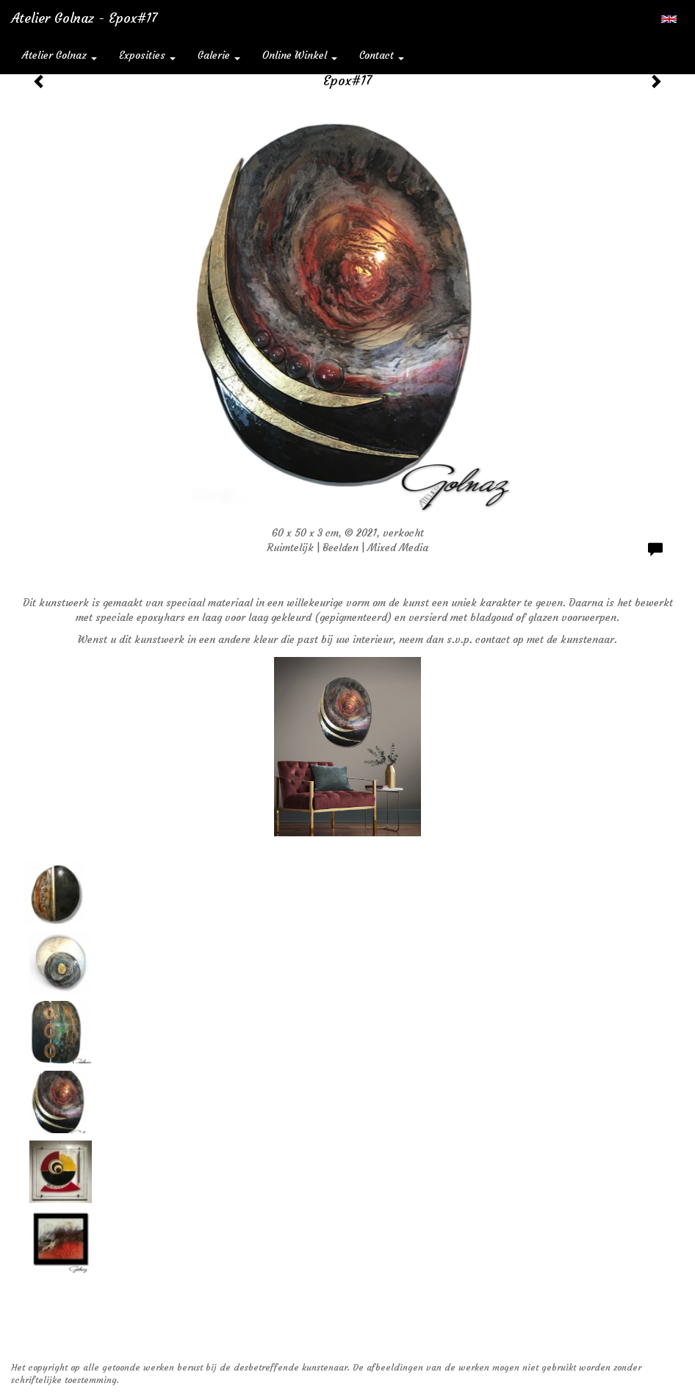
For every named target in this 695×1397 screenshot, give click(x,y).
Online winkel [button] (299, 55)
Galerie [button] (219, 55)
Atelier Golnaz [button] (59, 55)
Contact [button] (381, 55)
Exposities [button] (147, 55)
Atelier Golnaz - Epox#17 (84, 18)
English (668, 19)
